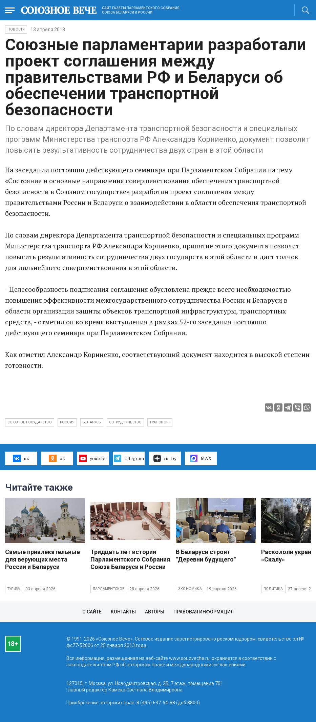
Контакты (123, 611)
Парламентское (109, 589)
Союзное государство (29, 422)
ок (57, 458)
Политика (273, 589)
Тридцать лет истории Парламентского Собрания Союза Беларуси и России (130, 559)
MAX (200, 458)
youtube (93, 458)
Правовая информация (203, 611)
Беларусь (92, 422)
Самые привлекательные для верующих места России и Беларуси (42, 559)
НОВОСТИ (16, 29)
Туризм (14, 589)
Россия (67, 422)
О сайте (92, 611)
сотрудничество (125, 422)
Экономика (190, 589)
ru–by (164, 458)
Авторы (154, 611)
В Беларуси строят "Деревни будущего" (206, 555)
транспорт (160, 422)
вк (21, 458)
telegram (129, 458)
